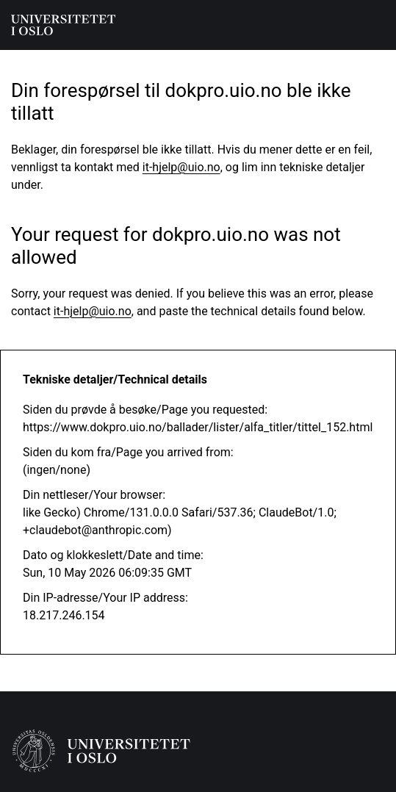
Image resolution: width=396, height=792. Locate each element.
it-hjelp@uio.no (181, 167)
